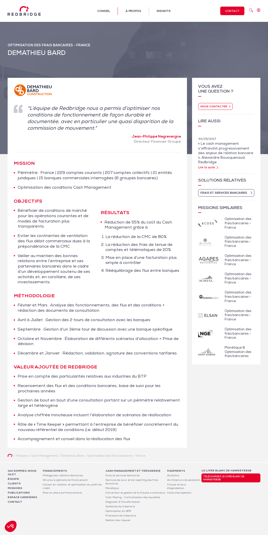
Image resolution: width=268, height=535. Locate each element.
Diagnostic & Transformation (122, 501)
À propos (133, 11)
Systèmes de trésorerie (120, 506)
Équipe (13, 479)
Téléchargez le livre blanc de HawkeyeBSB (223, 478)
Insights (164, 11)
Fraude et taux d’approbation (176, 486)
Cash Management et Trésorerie (133, 470)
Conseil (103, 11)
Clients (14, 483)
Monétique (112, 488)
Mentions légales (194, 532)
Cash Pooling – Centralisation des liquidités (132, 497)
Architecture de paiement (183, 480)
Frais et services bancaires (122, 475)
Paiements (176, 470)
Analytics (173, 475)
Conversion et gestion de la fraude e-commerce (135, 492)
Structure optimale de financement (65, 480)
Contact (232, 11)
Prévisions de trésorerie (120, 515)
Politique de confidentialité (226, 532)
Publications (19, 492)
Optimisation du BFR (118, 511)
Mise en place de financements (62, 492)
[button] (11, 526)
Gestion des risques (117, 520)
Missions (15, 488)
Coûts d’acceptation (179, 492)
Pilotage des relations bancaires (63, 475)
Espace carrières (22, 497)
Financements (55, 470)
